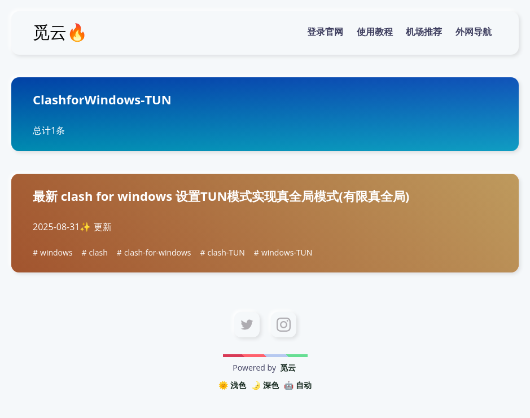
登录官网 (325, 31)
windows (56, 252)
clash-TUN (226, 252)
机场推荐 (424, 31)
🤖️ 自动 (298, 385)
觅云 (288, 367)
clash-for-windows (157, 252)
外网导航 (473, 31)
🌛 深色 (265, 385)
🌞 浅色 (232, 385)
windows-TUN (286, 252)
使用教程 (375, 31)
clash (98, 252)
